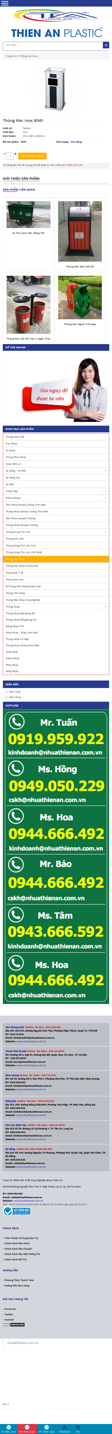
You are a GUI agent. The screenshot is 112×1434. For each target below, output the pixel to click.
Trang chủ (11, 56)
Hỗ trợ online (15, 347)
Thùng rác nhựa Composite (22, 566)
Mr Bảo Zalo (9, 1429)
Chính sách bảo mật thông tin (22, 1254)
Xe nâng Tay (12, 477)
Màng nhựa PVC (15, 626)
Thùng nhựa (57, 607)
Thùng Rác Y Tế (14, 572)
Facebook (64, 1429)
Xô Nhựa (10, 450)
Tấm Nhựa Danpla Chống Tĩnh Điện (26, 504)
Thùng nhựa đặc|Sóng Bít (20, 613)
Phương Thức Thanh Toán (19, 1280)
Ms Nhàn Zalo (27, 1429)
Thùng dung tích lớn (57, 532)
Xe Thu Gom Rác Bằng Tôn (28, 233)
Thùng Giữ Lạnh (15, 538)
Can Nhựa (11, 443)
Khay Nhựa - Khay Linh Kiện (22, 632)
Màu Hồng (13, 697)
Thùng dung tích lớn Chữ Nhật (24, 552)
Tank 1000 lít (13, 464)
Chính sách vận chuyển (18, 1248)
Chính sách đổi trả (16, 1259)
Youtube (9, 1319)
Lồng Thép (57, 491)
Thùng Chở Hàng (15, 593)
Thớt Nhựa (12, 652)
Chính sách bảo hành (17, 1243)
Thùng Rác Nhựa (57, 559)
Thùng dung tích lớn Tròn (21, 545)
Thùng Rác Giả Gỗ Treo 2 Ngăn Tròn (28, 338)
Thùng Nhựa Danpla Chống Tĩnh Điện (27, 511)
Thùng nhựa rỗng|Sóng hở (21, 619)
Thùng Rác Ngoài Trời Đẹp (80, 324)
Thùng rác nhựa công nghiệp (23, 600)
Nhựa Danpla (57, 498)
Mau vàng (13, 691)
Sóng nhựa (12, 671)
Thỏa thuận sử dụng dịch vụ (21, 1238)
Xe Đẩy (10, 484)
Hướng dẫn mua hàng (17, 1285)
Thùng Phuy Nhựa (16, 457)
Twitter (9, 1314)
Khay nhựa (12, 665)
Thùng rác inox (14, 579)
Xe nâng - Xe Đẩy (57, 471)
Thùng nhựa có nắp (17, 639)
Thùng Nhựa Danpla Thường (22, 525)
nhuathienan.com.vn (22, 1343)
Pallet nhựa (12, 658)
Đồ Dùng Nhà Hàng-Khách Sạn (23, 586)
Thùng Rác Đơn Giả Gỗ (80, 266)
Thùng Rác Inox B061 (23, 120)
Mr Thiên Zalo (47, 1429)
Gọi (77, 1429)
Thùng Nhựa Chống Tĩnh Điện (22, 645)
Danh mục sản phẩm (19, 428)
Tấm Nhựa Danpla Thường (20, 518)
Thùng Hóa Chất (57, 437)
